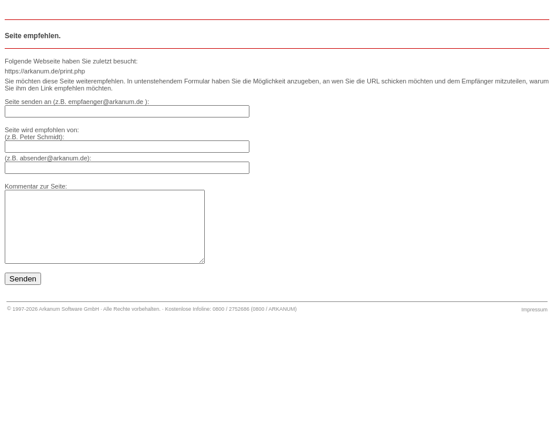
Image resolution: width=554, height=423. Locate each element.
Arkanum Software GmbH (69, 323)
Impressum (534, 324)
